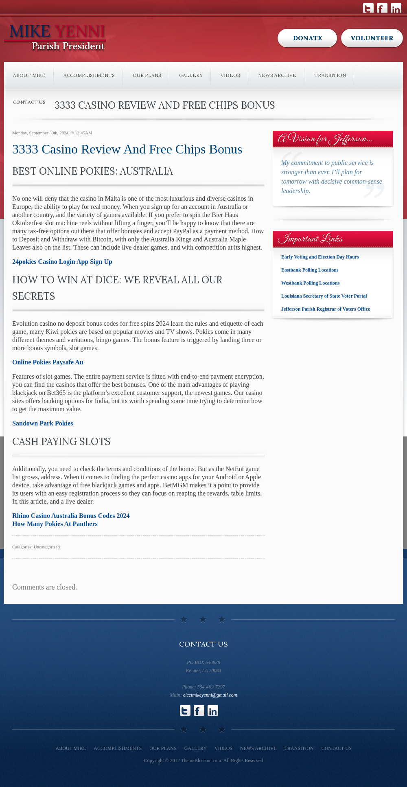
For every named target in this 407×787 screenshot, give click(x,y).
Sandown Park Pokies (42, 423)
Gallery (191, 75)
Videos (230, 75)
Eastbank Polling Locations (310, 270)
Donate (307, 38)
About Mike (29, 75)
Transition (330, 75)
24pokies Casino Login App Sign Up (62, 261)
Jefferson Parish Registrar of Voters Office (325, 309)
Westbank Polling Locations (310, 283)
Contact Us (29, 102)
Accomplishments (89, 75)
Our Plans (147, 75)
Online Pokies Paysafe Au (47, 362)
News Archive (277, 75)
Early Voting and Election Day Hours (320, 257)
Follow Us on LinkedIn (396, 8)
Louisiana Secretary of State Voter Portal (324, 296)
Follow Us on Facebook (382, 8)
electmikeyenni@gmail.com (210, 695)
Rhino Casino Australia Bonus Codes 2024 (71, 515)
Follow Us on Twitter (368, 8)
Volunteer (372, 38)
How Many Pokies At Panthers (55, 523)
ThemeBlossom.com (201, 760)
